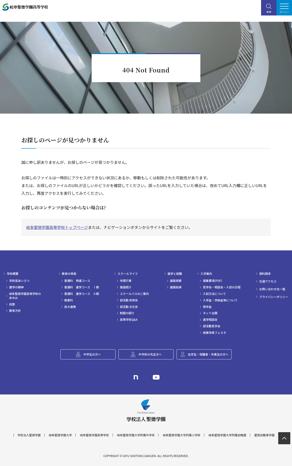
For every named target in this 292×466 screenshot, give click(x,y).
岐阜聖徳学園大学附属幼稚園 (227, 435)
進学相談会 (210, 319)
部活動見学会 (211, 326)
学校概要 (12, 273)
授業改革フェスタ (214, 333)
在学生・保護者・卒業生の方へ (208, 354)
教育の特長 (69, 273)
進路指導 (176, 287)
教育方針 (15, 311)
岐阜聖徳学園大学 (60, 435)
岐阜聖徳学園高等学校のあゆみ (25, 296)
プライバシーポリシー (273, 296)
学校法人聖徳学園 (29, 435)
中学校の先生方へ (150, 354)
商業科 (68, 300)
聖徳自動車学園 (264, 435)
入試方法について (214, 294)
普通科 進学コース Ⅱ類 (81, 294)
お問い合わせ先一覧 (272, 289)
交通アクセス (267, 281)
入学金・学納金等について (220, 300)
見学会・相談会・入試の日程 (222, 287)
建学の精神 (16, 287)
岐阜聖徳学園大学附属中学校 (136, 435)
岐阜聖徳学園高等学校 (94, 435)
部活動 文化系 (129, 307)
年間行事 (125, 281)
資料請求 (265, 273)
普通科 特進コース (77, 281)
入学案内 (206, 273)
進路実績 (176, 281)
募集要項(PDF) (212, 281)
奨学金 (207, 307)
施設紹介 (125, 287)
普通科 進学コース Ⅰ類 (81, 287)
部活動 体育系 (129, 300)
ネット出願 (210, 313)
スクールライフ (127, 273)
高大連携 (70, 307)
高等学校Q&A (129, 319)
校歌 (12, 304)
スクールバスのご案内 (134, 294)
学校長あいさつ (19, 281)
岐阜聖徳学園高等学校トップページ (57, 227)
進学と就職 (175, 273)
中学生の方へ (92, 354)
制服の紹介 (127, 313)
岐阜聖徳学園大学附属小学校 (181, 435)
